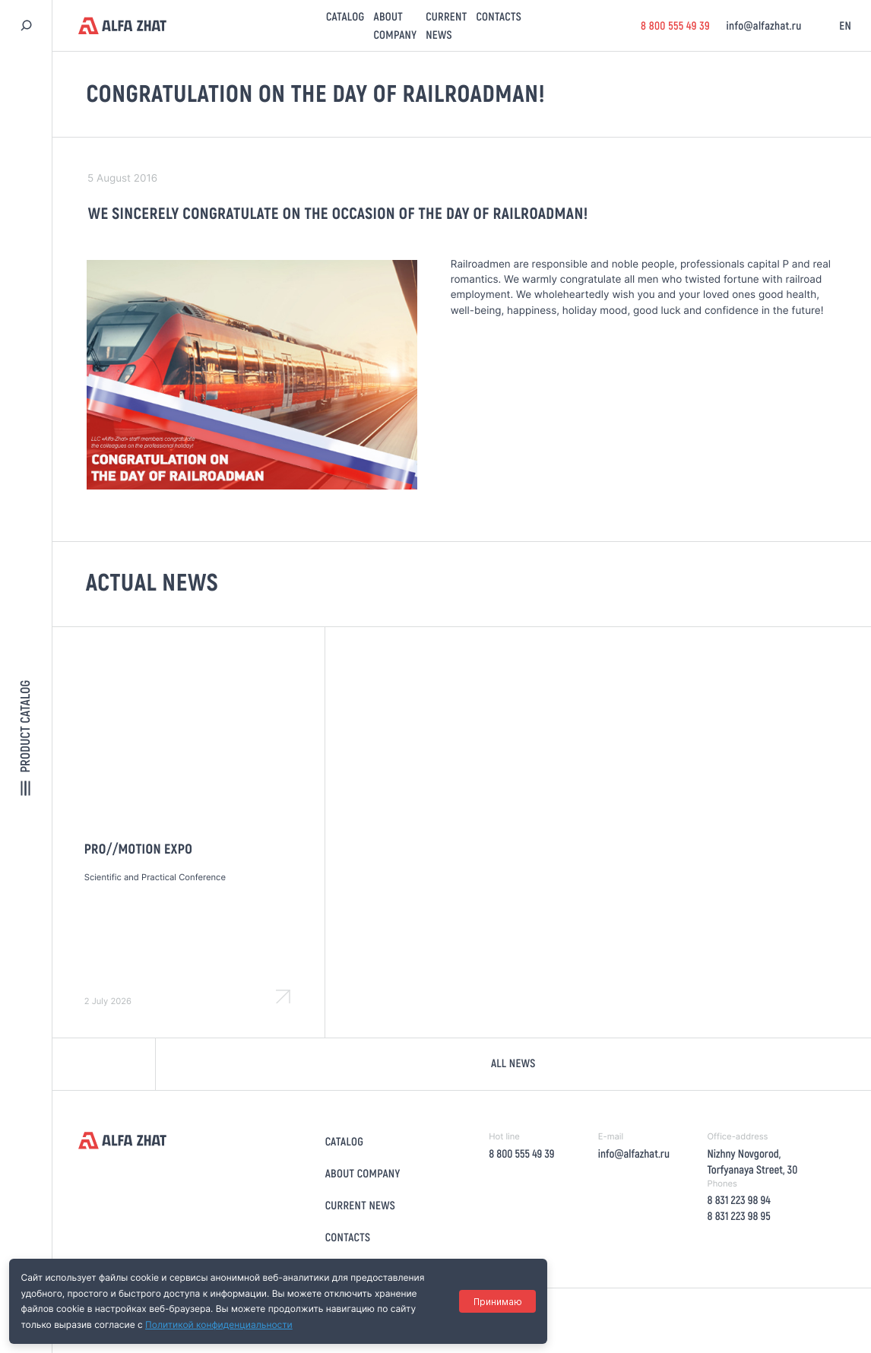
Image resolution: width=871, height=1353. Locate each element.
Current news (360, 1205)
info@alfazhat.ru (763, 26)
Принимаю (497, 1301)
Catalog (345, 17)
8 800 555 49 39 (674, 26)
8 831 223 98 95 (738, 1216)
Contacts (498, 17)
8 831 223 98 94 (738, 1200)
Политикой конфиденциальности (219, 1324)
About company (363, 1173)
